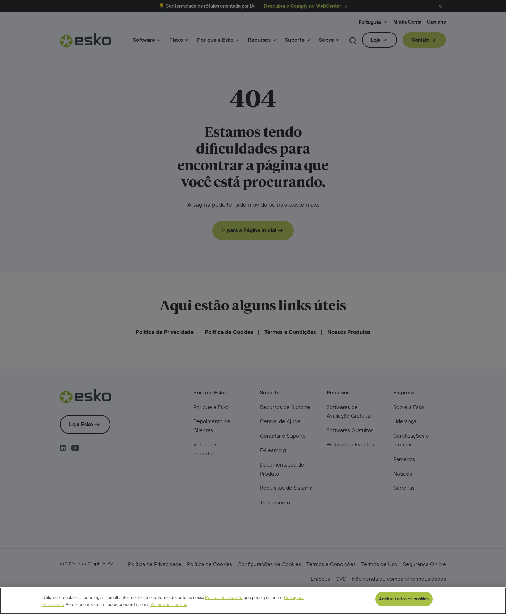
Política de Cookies (223, 600)
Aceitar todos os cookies (404, 602)
